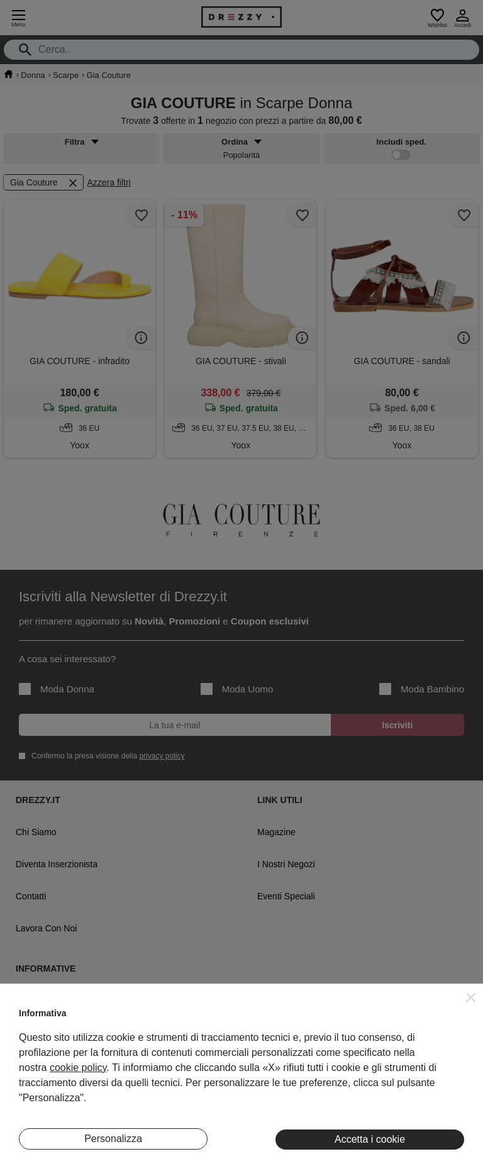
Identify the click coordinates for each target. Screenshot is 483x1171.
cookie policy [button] (78, 1067)
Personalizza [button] (113, 1138)
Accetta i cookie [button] (370, 1139)
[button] (471, 997)
